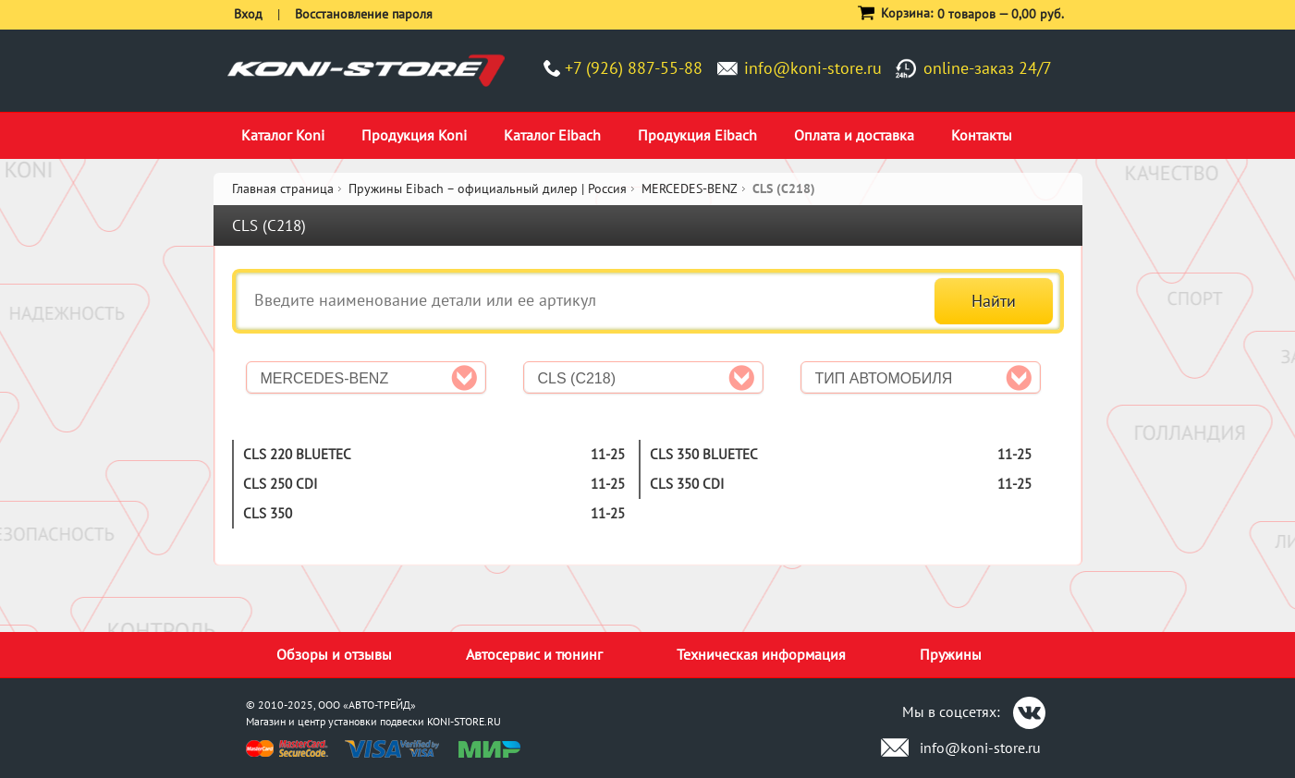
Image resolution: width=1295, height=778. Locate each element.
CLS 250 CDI (280, 483)
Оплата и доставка (854, 135)
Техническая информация (761, 654)
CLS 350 (267, 513)
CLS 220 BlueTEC (297, 454)
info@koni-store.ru (813, 68)
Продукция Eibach (697, 135)
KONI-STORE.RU (464, 721)
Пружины (951, 654)
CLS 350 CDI (687, 483)
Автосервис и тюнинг (534, 654)
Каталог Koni (282, 135)
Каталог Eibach (552, 135)
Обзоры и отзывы (334, 654)
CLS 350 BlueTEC (704, 454)
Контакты (981, 135)
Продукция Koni (414, 135)
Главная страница (283, 188)
